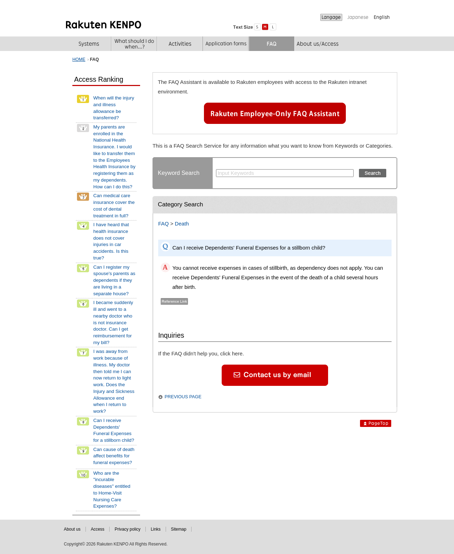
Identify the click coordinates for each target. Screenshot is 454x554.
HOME (78, 59)
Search (372, 173)
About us (72, 529)
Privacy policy (127, 529)
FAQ (163, 224)
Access (97, 529)
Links (156, 529)
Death (182, 224)
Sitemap (179, 529)
